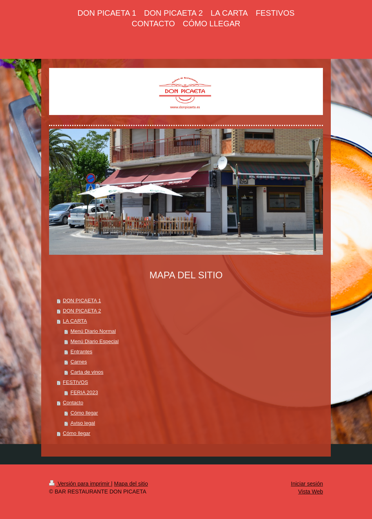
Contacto (73, 403)
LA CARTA (75, 321)
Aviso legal (83, 423)
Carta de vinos (87, 372)
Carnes (79, 362)
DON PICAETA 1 (82, 300)
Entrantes (82, 352)
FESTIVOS (75, 382)
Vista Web (310, 491)
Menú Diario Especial (95, 341)
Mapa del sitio (131, 484)
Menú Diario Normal (93, 331)
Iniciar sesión (307, 484)
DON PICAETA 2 (82, 311)
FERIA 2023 (84, 392)
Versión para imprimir (80, 484)
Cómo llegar (84, 413)
